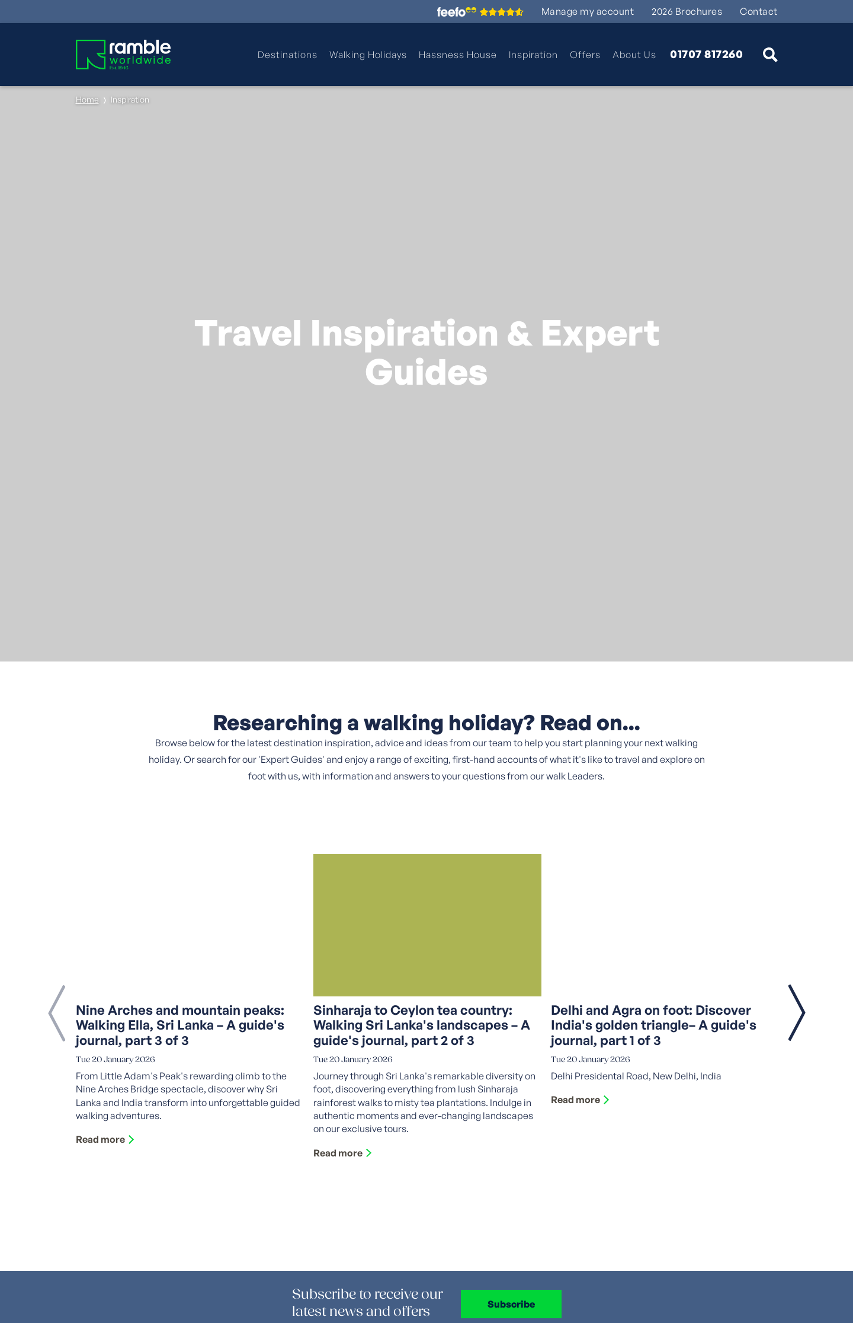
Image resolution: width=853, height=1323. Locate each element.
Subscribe (511, 1304)
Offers (585, 54)
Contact (759, 11)
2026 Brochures (687, 11)
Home (87, 99)
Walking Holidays (368, 54)
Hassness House (458, 54)
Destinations (288, 54)
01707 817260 (706, 54)
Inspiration (533, 54)
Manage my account (587, 11)
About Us (634, 54)
